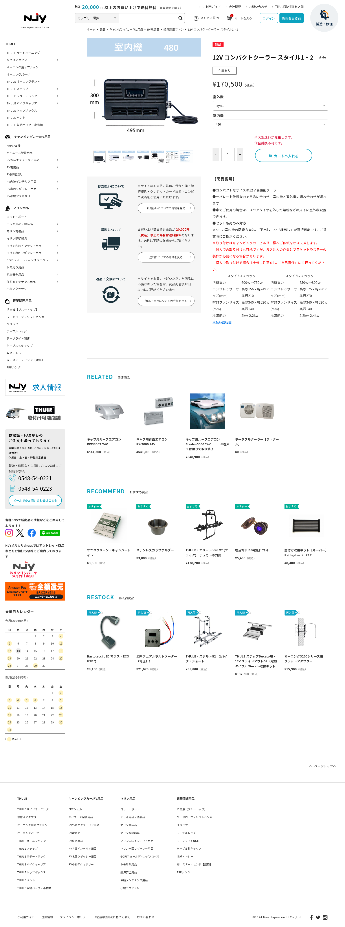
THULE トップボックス (22, 110)
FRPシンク (14, 367)
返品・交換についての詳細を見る (169, 308)
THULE (10, 44)
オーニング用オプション (23, 67)
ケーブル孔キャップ (20, 346)
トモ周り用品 (15, 267)
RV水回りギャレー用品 (22, 189)
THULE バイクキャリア (22, 103)
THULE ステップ (17, 89)
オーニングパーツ (18, 74)
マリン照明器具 (17, 238)
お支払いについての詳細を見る (169, 210)
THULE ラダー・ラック (22, 96)
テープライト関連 (18, 338)
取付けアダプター (18, 60)
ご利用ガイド (215, 6)
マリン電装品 (15, 231)
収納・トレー (15, 353)
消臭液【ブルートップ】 (23, 310)
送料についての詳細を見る (169, 262)
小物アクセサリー (18, 289)
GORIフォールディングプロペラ (27, 260)
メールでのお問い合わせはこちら (35, 500)
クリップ (12, 324)
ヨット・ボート (17, 217)
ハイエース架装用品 (20, 153)
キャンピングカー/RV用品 (28, 136)
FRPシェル (14, 145)
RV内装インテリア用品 (22, 181)
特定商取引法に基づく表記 (112, 916)
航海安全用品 (15, 274)
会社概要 (238, 6)
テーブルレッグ (17, 331)
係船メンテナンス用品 (21, 282)
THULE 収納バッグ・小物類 (25, 125)
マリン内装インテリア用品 (24, 246)
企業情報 (47, 916)
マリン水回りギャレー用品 (24, 253)
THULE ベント (16, 117)
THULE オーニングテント (23, 81)
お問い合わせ (260, 6)
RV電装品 (13, 167)
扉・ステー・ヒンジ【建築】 (25, 360)
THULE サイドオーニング (23, 53)
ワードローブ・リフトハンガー (27, 317)
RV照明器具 (14, 174)
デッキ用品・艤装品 (20, 224)
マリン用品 (17, 208)
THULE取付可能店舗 (290, 6)
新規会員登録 (290, 18)
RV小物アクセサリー (20, 196)
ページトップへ (322, 766)
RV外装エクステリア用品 (23, 160)
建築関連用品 (18, 300)
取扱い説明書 (223, 322)
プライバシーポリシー (74, 916)
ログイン (265, 18)
